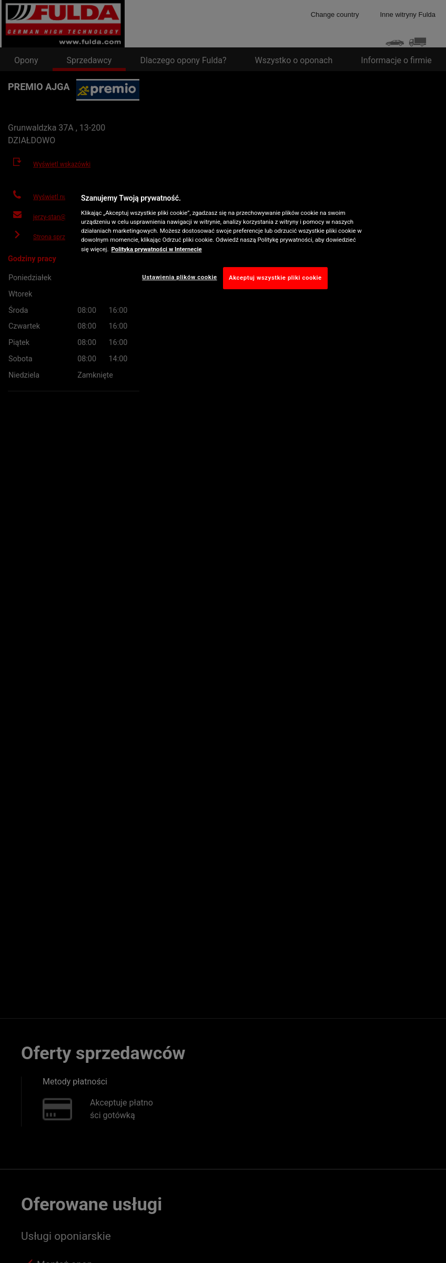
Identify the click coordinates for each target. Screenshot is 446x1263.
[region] (223, 238)
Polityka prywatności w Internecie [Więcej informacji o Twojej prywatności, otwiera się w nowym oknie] (157, 249)
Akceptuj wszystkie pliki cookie (275, 277)
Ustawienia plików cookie (179, 277)
